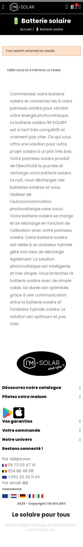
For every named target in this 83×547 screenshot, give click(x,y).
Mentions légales (18, 525)
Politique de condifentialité (54, 525)
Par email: (15, 483)
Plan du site (46, 529)
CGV (30, 529)
